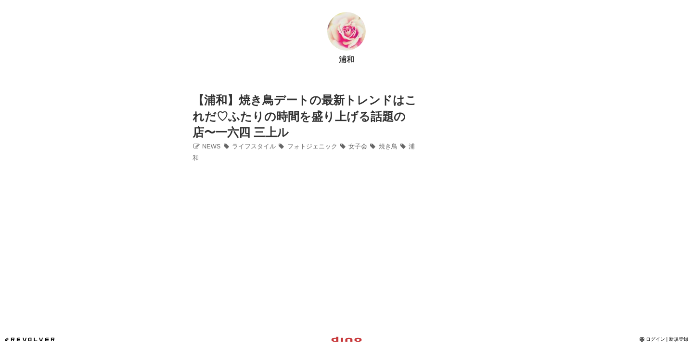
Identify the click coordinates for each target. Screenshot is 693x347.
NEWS (206, 146)
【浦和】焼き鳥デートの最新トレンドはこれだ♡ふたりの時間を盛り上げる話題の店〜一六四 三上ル (304, 116)
